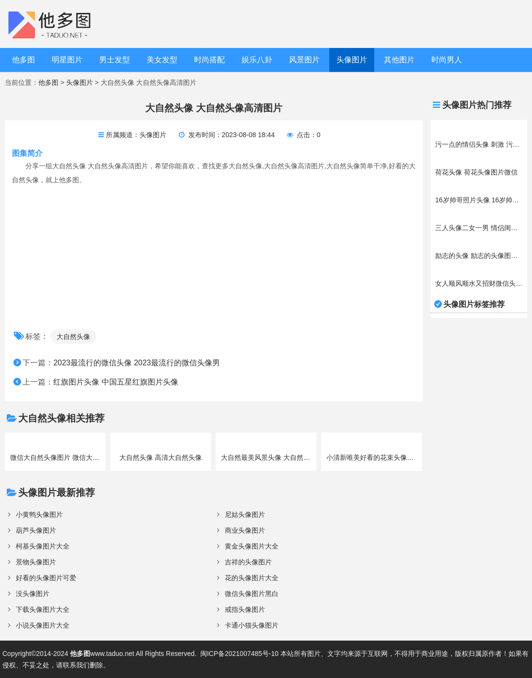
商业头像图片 (245, 530)
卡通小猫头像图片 (251, 625)
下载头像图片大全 (42, 609)
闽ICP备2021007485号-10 (239, 653)
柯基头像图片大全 (42, 546)
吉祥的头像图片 (248, 562)
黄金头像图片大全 (251, 546)
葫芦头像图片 (36, 530)
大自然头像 (73, 336)
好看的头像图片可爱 (46, 578)
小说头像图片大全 (42, 625)
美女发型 (162, 60)
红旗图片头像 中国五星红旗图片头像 (115, 382)
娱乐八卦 (257, 60)
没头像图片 (32, 593)
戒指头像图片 (245, 609)
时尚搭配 (209, 60)
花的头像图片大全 (251, 578)
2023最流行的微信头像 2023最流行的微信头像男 (136, 363)
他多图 (23, 60)
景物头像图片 (36, 562)
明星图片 (67, 60)
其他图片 (399, 60)
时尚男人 (446, 60)
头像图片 (351, 60)
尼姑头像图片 (245, 514)
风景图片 (304, 60)
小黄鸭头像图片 (39, 514)
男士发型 (114, 60)
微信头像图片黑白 (251, 593)
